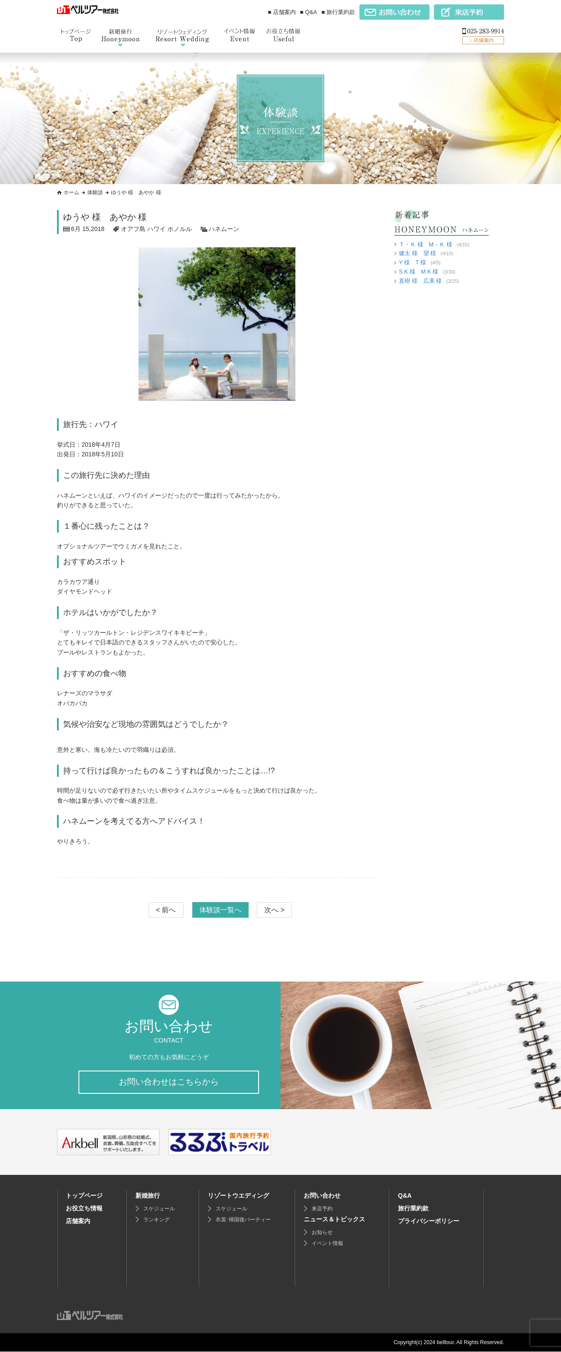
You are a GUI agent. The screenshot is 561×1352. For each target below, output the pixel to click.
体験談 (95, 192)
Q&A (405, 1195)
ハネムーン (224, 228)
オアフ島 (133, 228)
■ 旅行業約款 (338, 12)
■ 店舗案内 (281, 12)
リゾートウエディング (238, 1195)
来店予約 (322, 1209)
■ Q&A (308, 12)
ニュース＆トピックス (334, 1219)
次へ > (274, 909)
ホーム (71, 192)
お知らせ (322, 1233)
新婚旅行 (147, 1195)
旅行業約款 (413, 1208)
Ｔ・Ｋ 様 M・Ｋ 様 (425, 244)
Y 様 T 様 (412, 262)
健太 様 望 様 (417, 253)
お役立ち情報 (84, 1208)
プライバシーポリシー (428, 1221)
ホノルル (179, 228)
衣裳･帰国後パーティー (243, 1220)
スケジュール (159, 1209)
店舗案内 (78, 1221)
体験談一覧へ (220, 909)
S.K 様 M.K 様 (418, 271)
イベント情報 (327, 1244)
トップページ (84, 1195)
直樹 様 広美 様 (420, 281)
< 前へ (166, 909)
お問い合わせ (322, 1195)
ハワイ (156, 228)
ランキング (156, 1220)
